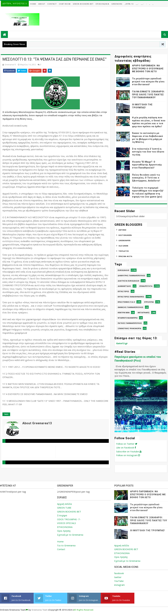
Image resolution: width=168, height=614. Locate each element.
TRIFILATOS (123, 251)
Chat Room (65, 4)
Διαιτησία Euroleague (128, 281)
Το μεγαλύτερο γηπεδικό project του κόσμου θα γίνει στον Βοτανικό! (148, 81)
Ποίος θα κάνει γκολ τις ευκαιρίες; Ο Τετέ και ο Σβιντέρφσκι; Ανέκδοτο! (146, 178)
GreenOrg (116, 4)
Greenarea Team (40, 610)
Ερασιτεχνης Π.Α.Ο (126, 302)
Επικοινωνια (102, 4)
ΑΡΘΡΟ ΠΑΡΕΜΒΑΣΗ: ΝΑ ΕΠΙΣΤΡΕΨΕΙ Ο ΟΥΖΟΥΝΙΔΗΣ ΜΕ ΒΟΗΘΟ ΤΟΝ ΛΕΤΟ (148, 68)
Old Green (123, 246)
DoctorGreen (125, 235)
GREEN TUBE (64, 507)
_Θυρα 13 (129, 4)
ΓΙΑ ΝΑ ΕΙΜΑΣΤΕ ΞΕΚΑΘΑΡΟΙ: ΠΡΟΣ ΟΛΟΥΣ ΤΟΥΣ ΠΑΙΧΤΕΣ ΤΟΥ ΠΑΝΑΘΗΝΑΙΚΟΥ (148, 94)
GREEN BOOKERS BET (69, 511)
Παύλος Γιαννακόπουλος (130, 323)
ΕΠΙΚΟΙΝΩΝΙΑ (64, 526)
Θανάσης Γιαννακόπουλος (130, 307)
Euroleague (123, 270)
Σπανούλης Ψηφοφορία (129, 328)
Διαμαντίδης (124, 286)
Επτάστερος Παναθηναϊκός (131, 297)
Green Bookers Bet (83, 4)
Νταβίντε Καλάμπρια (128, 318)
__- (137, 4)
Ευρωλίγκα (149, 302)
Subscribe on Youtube (128, 451)
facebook (119, 573)
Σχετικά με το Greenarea (70, 534)
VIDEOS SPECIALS (66, 523)
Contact (52, 4)
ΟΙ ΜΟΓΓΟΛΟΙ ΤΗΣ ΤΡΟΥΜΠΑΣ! (147, 530)
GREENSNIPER (124, 240)
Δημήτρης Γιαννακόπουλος (131, 275)
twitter (117, 577)
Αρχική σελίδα (64, 503)
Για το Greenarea (66, 545)
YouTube (119, 580)
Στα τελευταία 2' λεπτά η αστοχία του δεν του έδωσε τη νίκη (148, 152)
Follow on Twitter (126, 443)
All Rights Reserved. (83, 610)
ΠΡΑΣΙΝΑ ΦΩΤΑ (125, 256)
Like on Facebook (126, 447)
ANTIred (122, 230)
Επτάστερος (123, 291)
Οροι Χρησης (64, 530)
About (41, 4)
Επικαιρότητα (145, 286)
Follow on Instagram (128, 455)
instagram (119, 584)
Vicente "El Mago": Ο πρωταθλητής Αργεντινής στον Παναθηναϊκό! (147, 165)
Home (33, 4)
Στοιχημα (62, 515)
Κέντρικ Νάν (124, 312)
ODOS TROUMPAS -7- (69, 519)
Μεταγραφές (144, 312)
